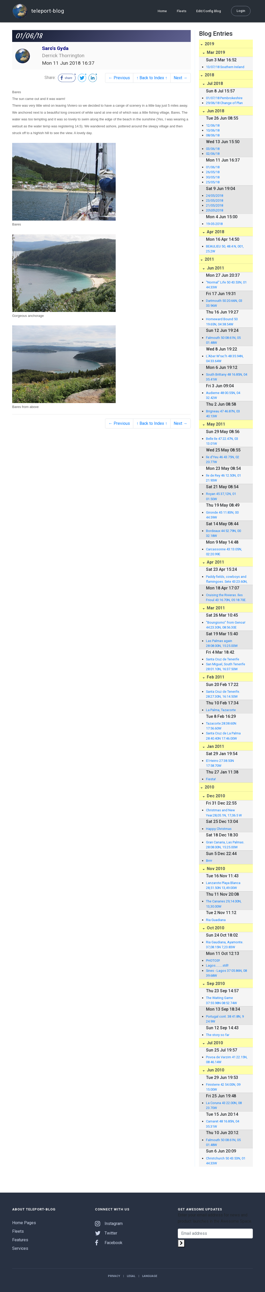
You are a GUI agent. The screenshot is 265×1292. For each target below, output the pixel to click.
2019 (209, 43)
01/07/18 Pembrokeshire (224, 98)
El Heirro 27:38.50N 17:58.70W (220, 763)
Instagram (109, 1224)
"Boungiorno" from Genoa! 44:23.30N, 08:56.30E (225, 625)
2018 (209, 74)
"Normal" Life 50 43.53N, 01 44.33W (226, 284)
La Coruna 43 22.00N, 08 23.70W (224, 1105)
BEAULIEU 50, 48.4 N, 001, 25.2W (225, 248)
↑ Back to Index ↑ (151, 77)
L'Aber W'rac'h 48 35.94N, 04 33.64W (225, 358)
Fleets (181, 11)
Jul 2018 (214, 83)
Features (20, 1239)
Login (241, 10)
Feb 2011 (215, 677)
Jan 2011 (215, 746)
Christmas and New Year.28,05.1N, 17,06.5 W (224, 812)
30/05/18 (212, 177)
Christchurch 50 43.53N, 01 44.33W (225, 1160)
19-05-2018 (214, 224)
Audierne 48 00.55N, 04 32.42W (223, 395)
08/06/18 (212, 135)
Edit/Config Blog (208, 11)
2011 (209, 259)
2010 (209, 787)
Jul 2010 (214, 1042)
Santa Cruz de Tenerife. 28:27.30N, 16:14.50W (223, 694)
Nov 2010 (215, 868)
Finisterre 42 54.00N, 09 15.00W (223, 1087)
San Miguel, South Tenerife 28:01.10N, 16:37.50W (225, 666)
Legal (131, 1276)
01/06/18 (212, 167)
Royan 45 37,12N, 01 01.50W (221, 496)
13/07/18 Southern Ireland (225, 67)
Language (149, 1276)
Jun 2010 (215, 1070)
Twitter (106, 1233)
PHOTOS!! (213, 960)
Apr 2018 (215, 231)
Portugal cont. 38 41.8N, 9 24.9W (225, 1018)
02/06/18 (212, 154)
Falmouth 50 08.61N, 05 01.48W (223, 340)
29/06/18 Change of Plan (224, 103)
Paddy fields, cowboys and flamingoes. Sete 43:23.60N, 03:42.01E (226, 579)
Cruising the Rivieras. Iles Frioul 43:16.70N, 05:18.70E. (226, 597)
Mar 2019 (215, 52)
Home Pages (24, 1222)
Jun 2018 (215, 110)
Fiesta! (211, 779)
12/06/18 (212, 125)
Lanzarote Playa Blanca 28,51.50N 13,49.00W (223, 885)
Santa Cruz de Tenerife (222, 659)
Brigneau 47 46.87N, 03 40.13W (223, 413)
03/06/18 (212, 149)
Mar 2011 (215, 607)
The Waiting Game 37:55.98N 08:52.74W (221, 1000)
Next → (180, 77)
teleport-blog (38, 11)
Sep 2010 (215, 983)
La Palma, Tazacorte (221, 710)
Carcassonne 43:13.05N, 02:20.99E (224, 551)
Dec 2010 (215, 795)
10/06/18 (212, 130)
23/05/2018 (214, 200)
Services (20, 1248)
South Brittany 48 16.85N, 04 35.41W (226, 377)
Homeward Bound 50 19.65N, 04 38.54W (222, 321)
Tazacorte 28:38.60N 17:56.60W (221, 725)
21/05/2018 (214, 205)
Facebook (108, 1243)
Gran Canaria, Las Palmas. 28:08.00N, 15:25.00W (225, 844)
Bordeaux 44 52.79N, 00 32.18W (223, 533)
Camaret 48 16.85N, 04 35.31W (222, 1123)
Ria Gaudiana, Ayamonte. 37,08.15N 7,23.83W (224, 944)
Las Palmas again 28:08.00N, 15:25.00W (222, 643)
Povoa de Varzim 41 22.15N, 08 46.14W (226, 1059)
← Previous (119, 77)
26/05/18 (212, 172)
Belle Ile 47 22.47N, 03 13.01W (222, 441)
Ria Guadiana (216, 920)
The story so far (217, 1035)
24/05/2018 (214, 196)
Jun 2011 (215, 268)
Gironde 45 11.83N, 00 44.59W (222, 514)
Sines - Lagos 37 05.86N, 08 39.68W (226, 973)
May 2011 (215, 424)
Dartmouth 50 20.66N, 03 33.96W (224, 303)
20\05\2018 (214, 210)
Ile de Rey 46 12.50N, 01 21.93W (223, 477)
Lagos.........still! (217, 965)
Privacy (114, 1276)
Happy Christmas (219, 829)
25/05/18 (212, 182)
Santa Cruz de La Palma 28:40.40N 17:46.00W (223, 735)
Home (162, 11)
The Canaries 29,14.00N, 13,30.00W (223, 903)
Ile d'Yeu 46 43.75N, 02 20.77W (222, 459)
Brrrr (209, 861)
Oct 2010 (215, 927)
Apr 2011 (215, 562)
